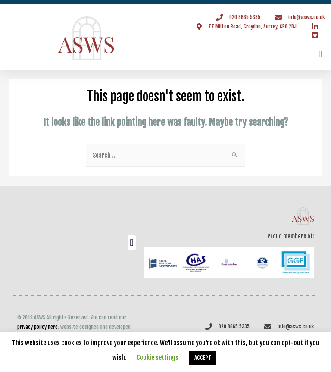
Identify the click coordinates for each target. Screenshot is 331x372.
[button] (320, 54)
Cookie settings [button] (157, 357)
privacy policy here (37, 327)
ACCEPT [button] (202, 357)
